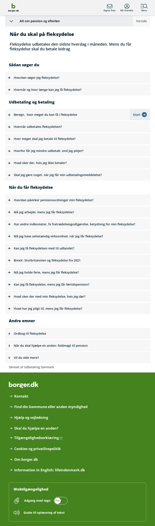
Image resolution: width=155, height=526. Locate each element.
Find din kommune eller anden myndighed (51, 407)
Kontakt (21, 396)
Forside (141, 21)
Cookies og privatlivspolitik (37, 449)
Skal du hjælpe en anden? (36, 428)
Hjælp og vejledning (31, 417)
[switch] (45, 500)
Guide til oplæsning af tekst (44, 513)
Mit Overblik (126, 8)
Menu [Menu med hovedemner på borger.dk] (144, 8)
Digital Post (109, 8)
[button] (77, 77)
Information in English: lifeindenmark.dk (49, 470)
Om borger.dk (26, 459)
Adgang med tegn (37, 500)
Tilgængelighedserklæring (36, 438)
